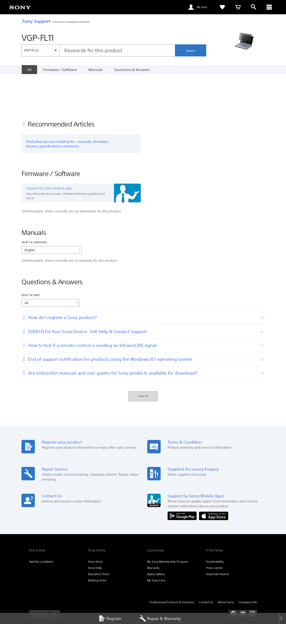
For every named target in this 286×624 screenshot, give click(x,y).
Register (110, 618)
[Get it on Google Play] (183, 476)
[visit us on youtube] (242, 574)
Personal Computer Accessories (71, 21)
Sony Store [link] (95, 523)
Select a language (34, 203)
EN (53, 575)
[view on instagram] (252, 574)
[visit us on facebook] (233, 574)
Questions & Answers (132, 69)
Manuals (95, 69)
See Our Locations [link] (41, 523)
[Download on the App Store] (213, 476)
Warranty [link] (153, 529)
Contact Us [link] (206, 563)
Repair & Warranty (160, 618)
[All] (29, 69)
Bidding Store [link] (97, 541)
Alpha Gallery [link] (156, 535)
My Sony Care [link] (156, 541)
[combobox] (98, 50)
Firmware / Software (60, 69)
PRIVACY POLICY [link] (39, 599)
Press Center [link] (214, 529)
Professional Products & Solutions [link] (171, 563)
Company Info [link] (247, 563)
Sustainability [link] (215, 523)
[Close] (282, 618)
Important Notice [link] (217, 535)
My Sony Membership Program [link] (167, 523)
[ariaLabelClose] (269, 7)
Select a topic (30, 256)
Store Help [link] (95, 529)
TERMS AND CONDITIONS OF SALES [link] (101, 595)
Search (190, 50)
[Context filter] (40, 50)
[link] (20, 7)
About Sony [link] (226, 563)
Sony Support (35, 21)
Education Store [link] (98, 535)
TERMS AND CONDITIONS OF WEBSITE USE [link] (53, 595)
